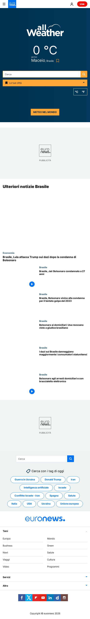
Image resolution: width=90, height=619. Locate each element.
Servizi (6, 577)
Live (82, 4)
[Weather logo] (45, 31)
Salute (50, 552)
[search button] (84, 74)
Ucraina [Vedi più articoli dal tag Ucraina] (46, 503)
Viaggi (6, 559)
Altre (5, 585)
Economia (8, 252)
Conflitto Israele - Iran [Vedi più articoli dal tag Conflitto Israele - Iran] (27, 495)
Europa (6, 538)
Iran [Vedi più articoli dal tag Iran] (73, 479)
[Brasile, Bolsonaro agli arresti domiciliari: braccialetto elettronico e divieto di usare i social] (63, 386)
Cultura (51, 559)
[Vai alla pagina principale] (12, 4)
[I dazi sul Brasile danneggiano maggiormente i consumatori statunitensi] (63, 359)
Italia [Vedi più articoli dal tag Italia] (14, 503)
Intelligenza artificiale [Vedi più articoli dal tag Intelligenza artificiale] (36, 487)
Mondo (51, 538)
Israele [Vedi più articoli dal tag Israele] (62, 487)
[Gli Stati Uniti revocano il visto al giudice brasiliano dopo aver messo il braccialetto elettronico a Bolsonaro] (63, 333)
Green (50, 545)
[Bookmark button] (57, 60)
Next (5, 552)
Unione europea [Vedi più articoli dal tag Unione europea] (69, 503)
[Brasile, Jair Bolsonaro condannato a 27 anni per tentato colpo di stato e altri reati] (63, 279)
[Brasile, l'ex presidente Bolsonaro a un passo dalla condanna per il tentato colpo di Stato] (63, 306)
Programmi (53, 566)
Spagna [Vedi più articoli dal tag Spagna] (54, 495)
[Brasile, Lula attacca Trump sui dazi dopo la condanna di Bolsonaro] (45, 258)
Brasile (43, 267)
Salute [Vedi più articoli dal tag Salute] (71, 495)
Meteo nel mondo (45, 112)
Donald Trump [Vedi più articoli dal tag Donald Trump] (53, 479)
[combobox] (45, 74)
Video (6, 566)
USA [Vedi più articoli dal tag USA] (29, 503)
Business (7, 545)
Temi (5, 531)
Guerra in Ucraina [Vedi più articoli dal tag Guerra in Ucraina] (25, 479)
